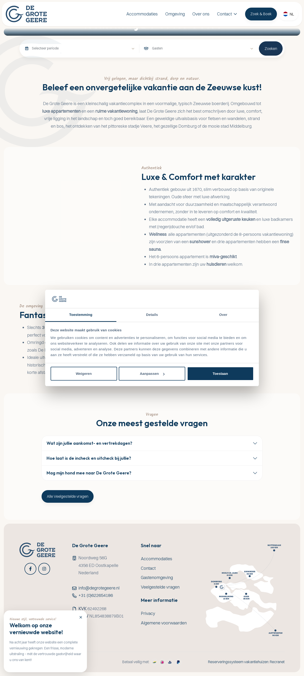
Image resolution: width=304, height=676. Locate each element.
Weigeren (84, 374)
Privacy (148, 613)
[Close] (80, 617)
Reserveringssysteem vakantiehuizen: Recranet (246, 662)
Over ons (200, 14)
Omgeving (175, 14)
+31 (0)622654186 (95, 595)
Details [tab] (152, 315)
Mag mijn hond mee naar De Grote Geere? (89, 473)
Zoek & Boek (261, 13)
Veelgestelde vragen (160, 587)
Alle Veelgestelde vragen (67, 496)
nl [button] (292, 14)
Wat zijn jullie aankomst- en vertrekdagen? (89, 443)
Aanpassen (152, 374)
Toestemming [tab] (80, 315)
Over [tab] (223, 315)
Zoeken (271, 48)
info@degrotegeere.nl (98, 588)
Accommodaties (142, 14)
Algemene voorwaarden (164, 623)
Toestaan (220, 374)
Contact (224, 14)
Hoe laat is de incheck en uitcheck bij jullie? (89, 458)
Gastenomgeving (157, 577)
